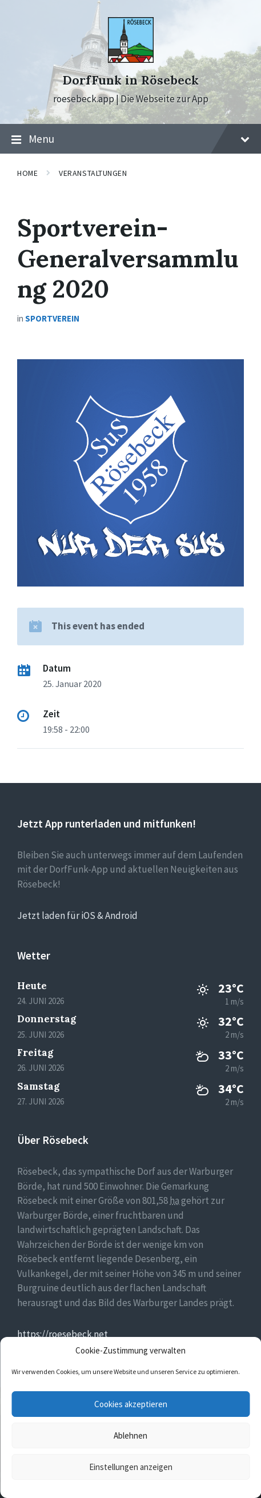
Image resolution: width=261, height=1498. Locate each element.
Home (27, 173)
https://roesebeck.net (62, 1334)
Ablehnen (130, 1435)
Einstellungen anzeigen (130, 1466)
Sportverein (52, 318)
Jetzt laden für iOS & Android (77, 915)
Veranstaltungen (93, 173)
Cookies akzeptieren (130, 1404)
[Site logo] (131, 59)
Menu (130, 139)
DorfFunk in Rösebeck (130, 80)
